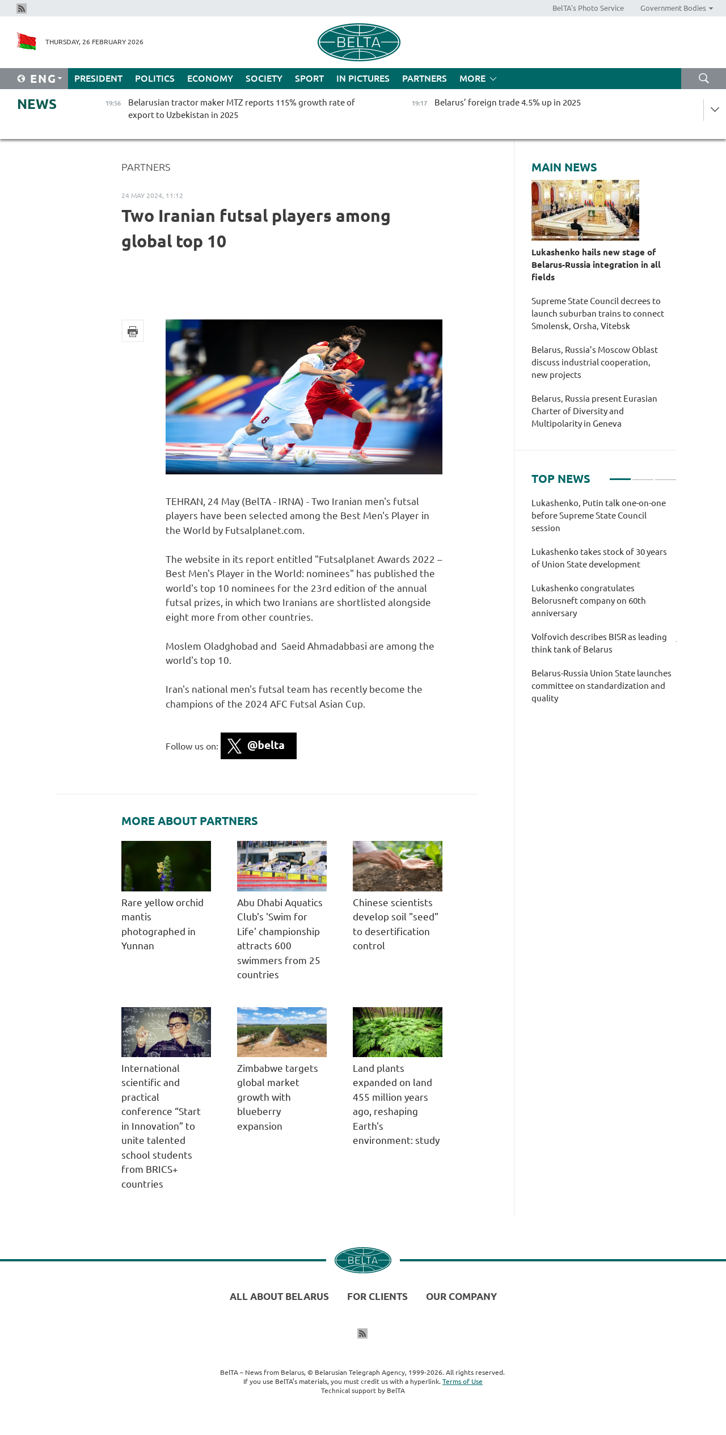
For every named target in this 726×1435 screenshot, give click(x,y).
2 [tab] (642, 474)
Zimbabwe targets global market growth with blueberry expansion (277, 1097)
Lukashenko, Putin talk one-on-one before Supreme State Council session (598, 515)
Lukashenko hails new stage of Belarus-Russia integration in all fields (596, 264)
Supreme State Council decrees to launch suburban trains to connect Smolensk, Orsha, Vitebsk (597, 313)
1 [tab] (620, 474)
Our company (461, 1296)
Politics (155, 78)
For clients (377, 1296)
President (98, 78)
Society (264, 78)
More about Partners (189, 821)
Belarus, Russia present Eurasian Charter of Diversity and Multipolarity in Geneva (594, 411)
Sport (309, 78)
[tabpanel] (604, 606)
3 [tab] (665, 474)
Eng (43, 78)
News (37, 104)
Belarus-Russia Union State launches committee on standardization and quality (601, 685)
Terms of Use (462, 1381)
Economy (210, 78)
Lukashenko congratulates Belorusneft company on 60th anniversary (588, 600)
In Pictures (363, 78)
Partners (424, 78)
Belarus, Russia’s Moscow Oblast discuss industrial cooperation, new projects (594, 362)
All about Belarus (279, 1296)
